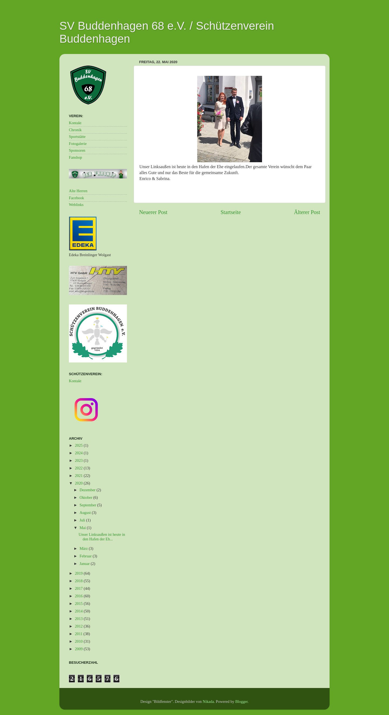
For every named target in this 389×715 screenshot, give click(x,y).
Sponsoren (77, 150)
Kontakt (75, 123)
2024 (79, 453)
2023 (79, 460)
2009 (79, 649)
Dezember (88, 490)
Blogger (241, 701)
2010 (79, 641)
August (86, 512)
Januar (85, 563)
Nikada (208, 701)
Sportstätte (77, 136)
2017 (79, 588)
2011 (79, 634)
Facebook (76, 198)
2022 (79, 468)
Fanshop (75, 157)
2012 (79, 626)
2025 (79, 445)
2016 (79, 596)
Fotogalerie (78, 143)
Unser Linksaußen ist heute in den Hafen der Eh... (102, 536)
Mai (83, 528)
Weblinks (76, 204)
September (88, 505)
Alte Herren (78, 191)
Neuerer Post (153, 212)
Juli (83, 520)
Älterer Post (307, 212)
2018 (79, 581)
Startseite (230, 212)
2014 (79, 611)
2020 (79, 483)
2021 (79, 475)
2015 (79, 603)
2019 (79, 573)
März (84, 548)
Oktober (86, 497)
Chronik (75, 130)
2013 (79, 618)
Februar (86, 556)
